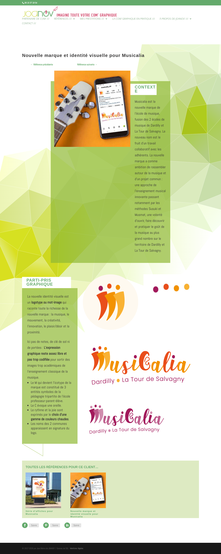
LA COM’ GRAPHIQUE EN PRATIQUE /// (133, 19)
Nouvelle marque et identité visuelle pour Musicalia (84, 514)
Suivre (34, 525)
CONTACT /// (29, 23)
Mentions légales (76, 548)
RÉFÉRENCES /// (63, 19)
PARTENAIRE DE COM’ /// (35, 19)
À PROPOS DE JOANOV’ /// (174, 19)
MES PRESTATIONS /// (92, 19)
